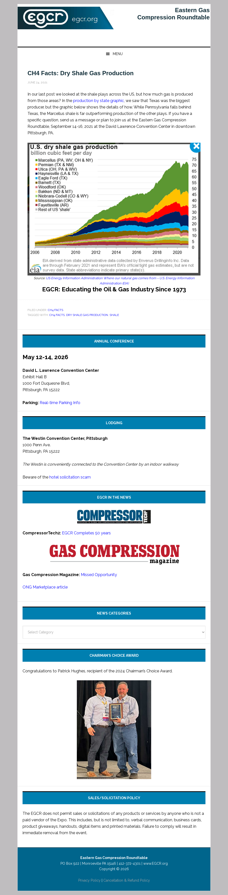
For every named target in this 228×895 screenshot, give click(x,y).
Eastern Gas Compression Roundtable (66, 24)
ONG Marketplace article (45, 587)
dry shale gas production (87, 315)
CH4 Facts (55, 310)
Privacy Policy (89, 880)
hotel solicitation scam (70, 477)
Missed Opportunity (99, 574)
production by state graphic (98, 100)
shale (114, 315)
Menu (118, 54)
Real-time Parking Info (60, 402)
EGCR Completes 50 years (86, 533)
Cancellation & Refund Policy (126, 880)
